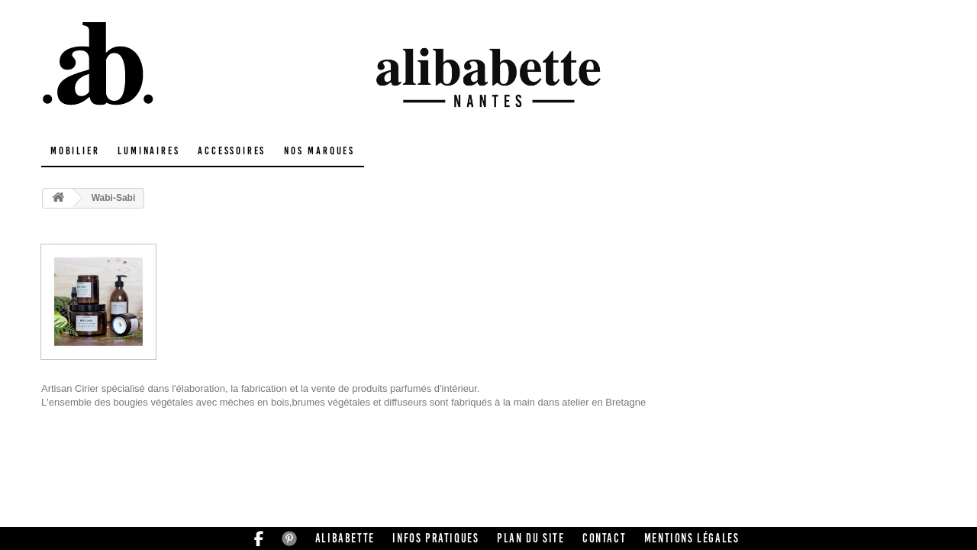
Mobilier (74, 150)
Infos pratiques (435, 538)
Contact (604, 538)
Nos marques (319, 150)
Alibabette (345, 538)
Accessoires (232, 150)
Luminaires (148, 150)
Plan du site (530, 538)
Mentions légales (692, 538)
